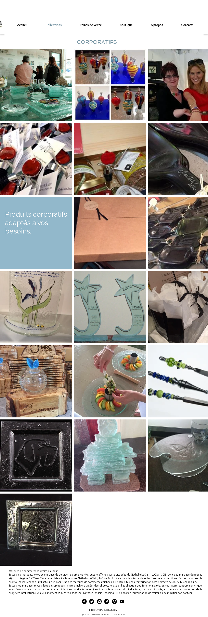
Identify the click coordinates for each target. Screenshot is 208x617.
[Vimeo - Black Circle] (114, 601)
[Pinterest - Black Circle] (106, 601)
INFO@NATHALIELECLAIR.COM (103, 609)
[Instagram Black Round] (99, 601)
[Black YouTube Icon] (121, 601)
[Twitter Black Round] (91, 601)
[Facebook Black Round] (84, 601)
